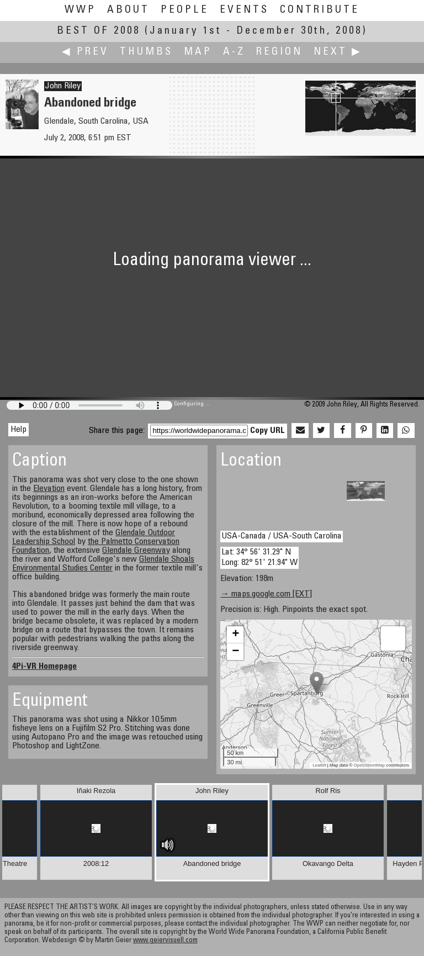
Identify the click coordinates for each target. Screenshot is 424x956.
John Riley (63, 86)
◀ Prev (85, 52)
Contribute (319, 10)
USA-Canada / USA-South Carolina (281, 536)
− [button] (235, 651)
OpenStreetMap (369, 765)
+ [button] (235, 634)
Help (18, 429)
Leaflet (319, 765)
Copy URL (267, 430)
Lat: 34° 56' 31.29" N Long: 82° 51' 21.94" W (259, 557)
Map (198, 52)
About (128, 10)
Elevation (49, 488)
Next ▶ (338, 52)
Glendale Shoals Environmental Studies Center (103, 564)
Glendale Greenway (136, 550)
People (185, 10)
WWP (80, 10)
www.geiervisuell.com (165, 940)
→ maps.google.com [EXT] (266, 594)
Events (244, 10)
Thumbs (146, 52)
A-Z (234, 52)
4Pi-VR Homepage (44, 666)
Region (279, 52)
